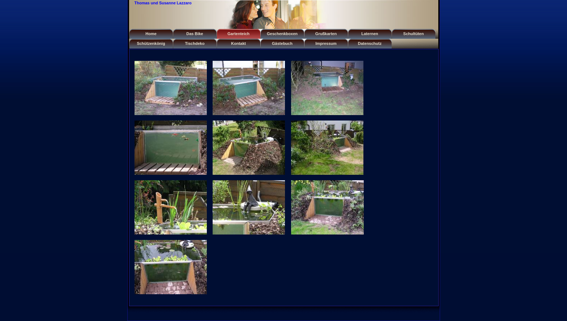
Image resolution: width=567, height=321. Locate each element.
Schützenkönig (151, 43)
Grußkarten (326, 33)
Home (151, 33)
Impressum (326, 43)
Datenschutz (369, 43)
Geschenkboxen (282, 33)
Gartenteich (238, 33)
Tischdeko (194, 43)
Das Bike (194, 33)
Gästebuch (282, 43)
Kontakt (238, 43)
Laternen (369, 33)
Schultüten (413, 33)
